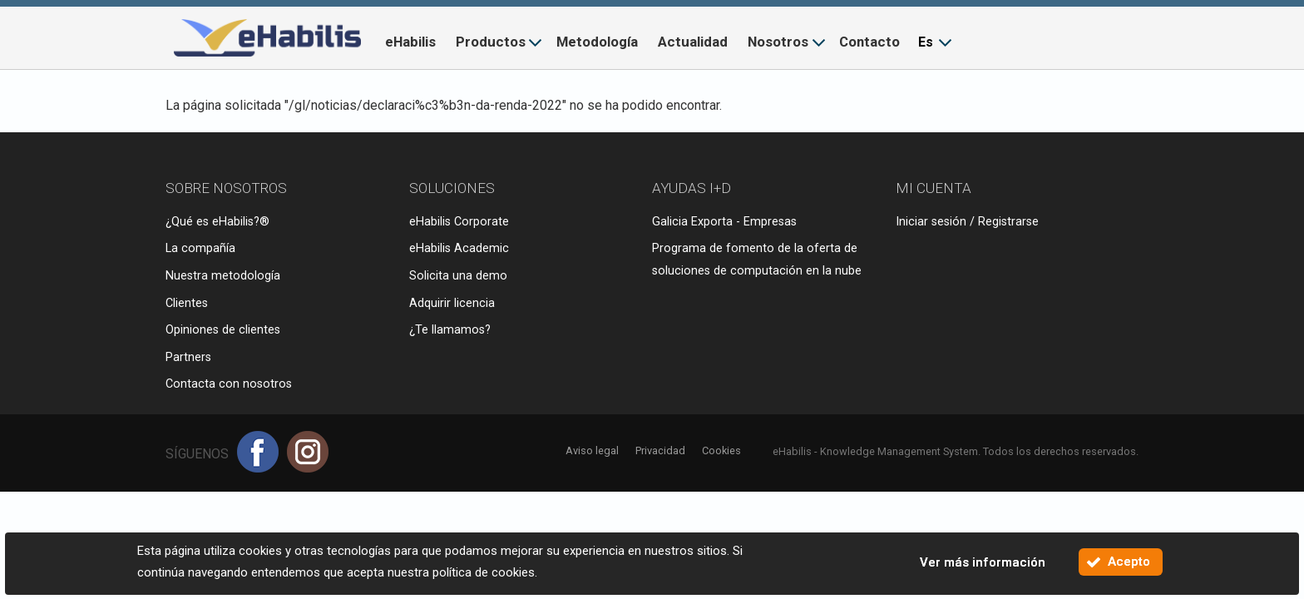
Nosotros (778, 41)
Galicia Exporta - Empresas (724, 222)
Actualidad (693, 41)
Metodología (597, 41)
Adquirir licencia (452, 303)
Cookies (721, 450)
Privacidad (660, 450)
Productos (491, 41)
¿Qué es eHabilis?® (217, 222)
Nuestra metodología (222, 276)
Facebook (258, 452)
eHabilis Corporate (459, 222)
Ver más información (982, 562)
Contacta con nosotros (228, 384)
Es (925, 42)
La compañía (200, 248)
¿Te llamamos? (450, 330)
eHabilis (410, 41)
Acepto (1129, 561)
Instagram (307, 452)
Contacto (869, 41)
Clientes (186, 303)
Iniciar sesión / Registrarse (967, 222)
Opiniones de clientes (222, 330)
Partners (188, 357)
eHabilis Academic (459, 248)
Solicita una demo (458, 276)
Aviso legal (592, 450)
